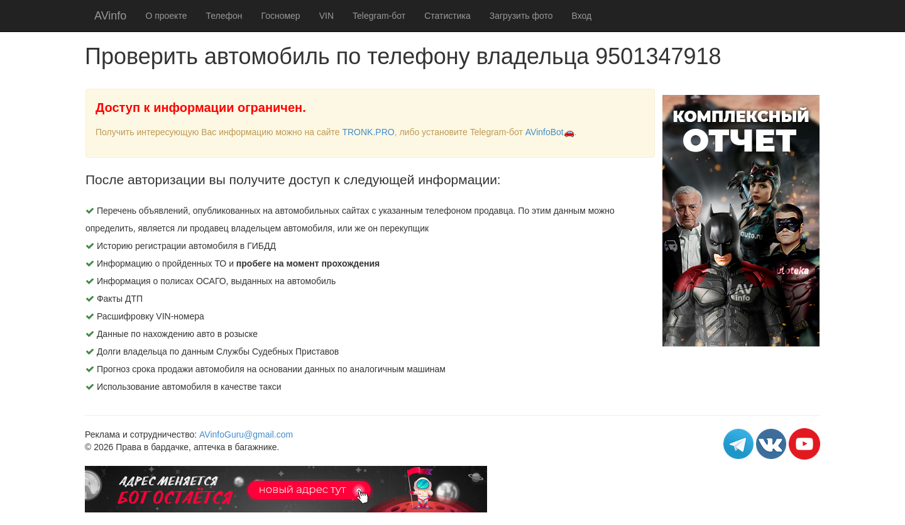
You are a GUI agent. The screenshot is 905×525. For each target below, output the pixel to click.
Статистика (447, 16)
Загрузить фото (521, 16)
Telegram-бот (379, 16)
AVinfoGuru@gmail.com (246, 434)
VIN (326, 16)
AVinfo (110, 15)
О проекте (166, 16)
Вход (582, 16)
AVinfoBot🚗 (549, 132)
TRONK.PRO (368, 132)
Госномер (280, 16)
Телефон (224, 16)
